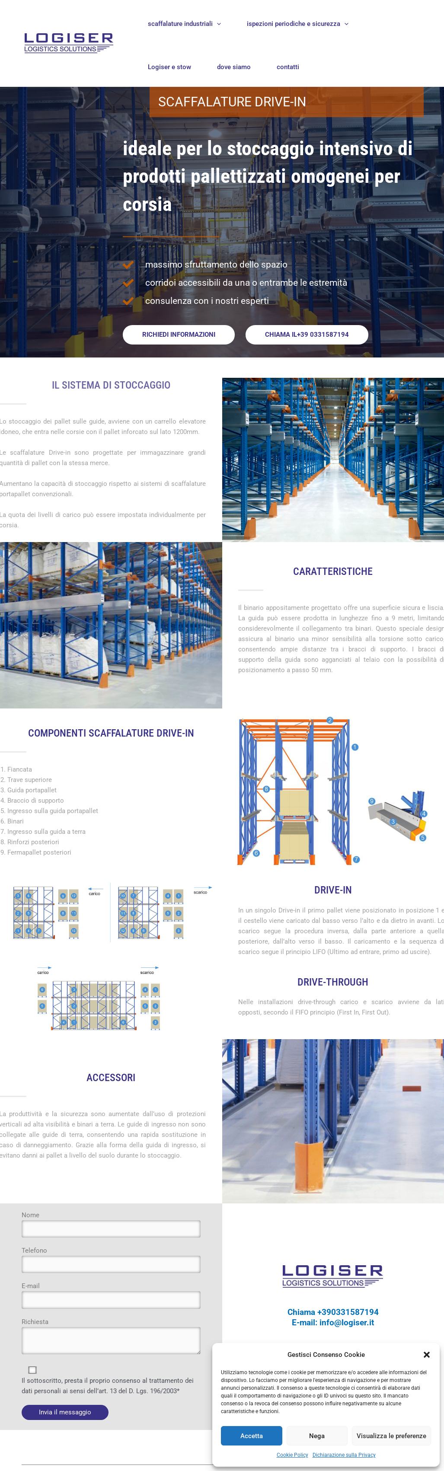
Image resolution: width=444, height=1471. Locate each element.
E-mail (111, 1296)
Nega (317, 1436)
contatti (288, 67)
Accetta (251, 1436)
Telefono (111, 1260)
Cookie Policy (292, 1455)
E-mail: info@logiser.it (333, 1323)
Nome (111, 1224)
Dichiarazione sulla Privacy (344, 1455)
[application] (217, 24)
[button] (426, 1354)
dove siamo (234, 67)
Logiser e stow (169, 67)
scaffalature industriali (184, 24)
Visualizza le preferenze (391, 1436)
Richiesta (111, 1339)
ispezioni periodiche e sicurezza (297, 24)
